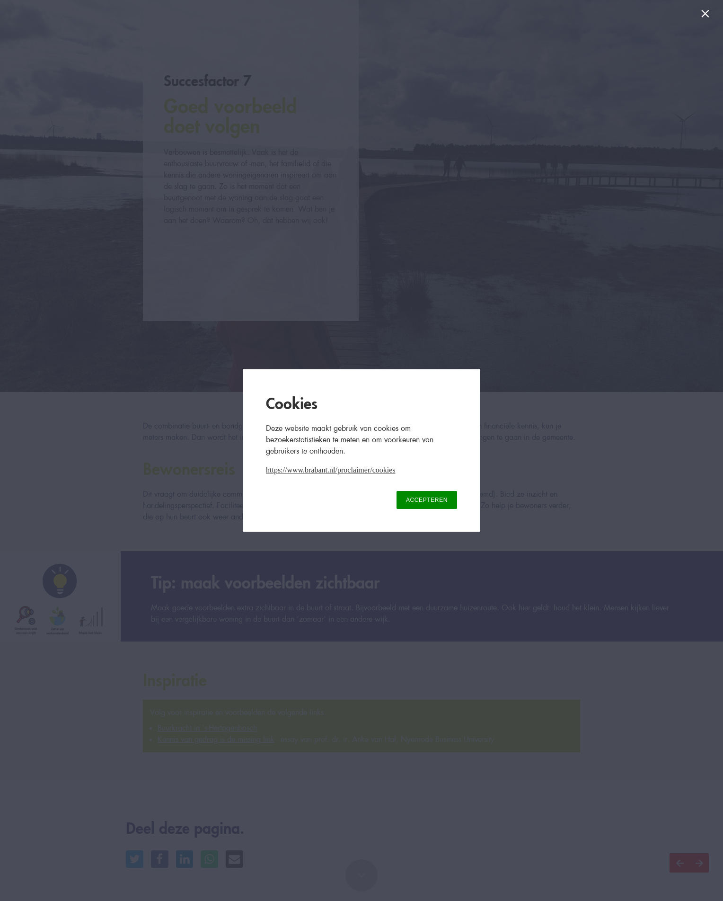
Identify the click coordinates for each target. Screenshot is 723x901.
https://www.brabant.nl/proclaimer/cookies (331, 470)
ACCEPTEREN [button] (427, 500)
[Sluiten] (707, 15)
